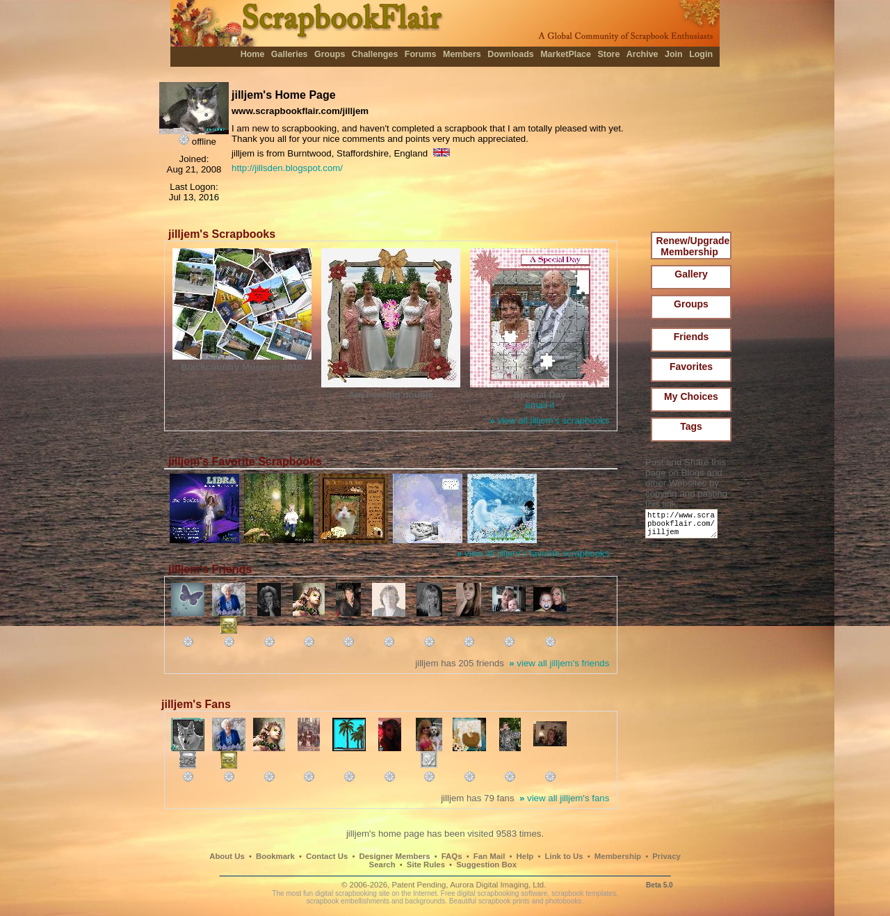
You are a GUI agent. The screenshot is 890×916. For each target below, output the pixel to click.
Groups (329, 54)
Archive (642, 54)
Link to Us (564, 856)
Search (382, 864)
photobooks (563, 901)
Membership (617, 856)
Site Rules (426, 864)
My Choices (691, 396)
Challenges (375, 54)
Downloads (510, 54)
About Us (227, 856)
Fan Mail (489, 856)
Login (701, 54)
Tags (691, 426)
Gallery (690, 274)
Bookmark (275, 856)
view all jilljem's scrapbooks (549, 420)
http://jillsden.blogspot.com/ (287, 168)
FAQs (452, 856)
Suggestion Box (486, 864)
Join (674, 54)
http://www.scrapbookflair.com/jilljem (683, 527)
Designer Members (394, 856)
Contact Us (327, 856)
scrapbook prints (504, 901)
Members (462, 54)
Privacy (666, 856)
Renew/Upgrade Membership (693, 246)
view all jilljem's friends (559, 663)
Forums (421, 54)
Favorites (691, 366)
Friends (691, 336)
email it (539, 405)
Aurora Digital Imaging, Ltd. (498, 885)
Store (608, 54)
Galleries (289, 54)
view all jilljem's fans (564, 798)
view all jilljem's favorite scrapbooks (533, 553)
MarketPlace (565, 54)
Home (253, 54)
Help (525, 856)
